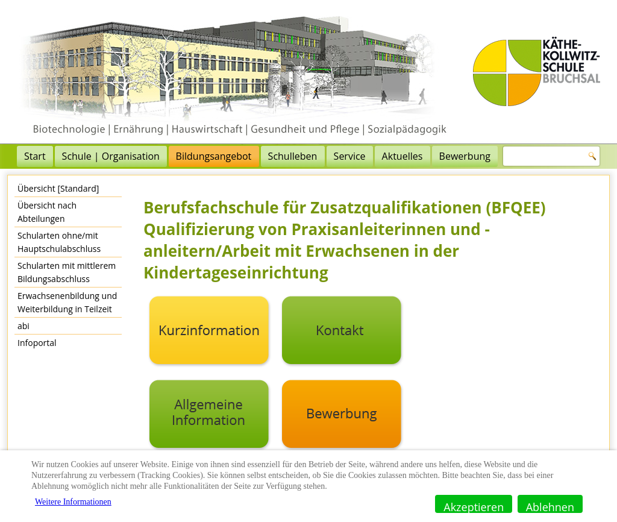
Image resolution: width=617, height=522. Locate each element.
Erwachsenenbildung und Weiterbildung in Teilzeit (67, 302)
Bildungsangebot (214, 156)
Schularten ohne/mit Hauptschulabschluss (59, 242)
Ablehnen (550, 506)
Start (35, 156)
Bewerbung (464, 156)
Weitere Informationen (73, 501)
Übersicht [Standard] (58, 188)
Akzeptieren (473, 506)
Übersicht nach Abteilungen (47, 212)
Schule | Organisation (111, 156)
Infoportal (37, 342)
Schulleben (293, 156)
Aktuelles (402, 156)
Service (350, 156)
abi (23, 326)
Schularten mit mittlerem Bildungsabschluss (66, 272)
